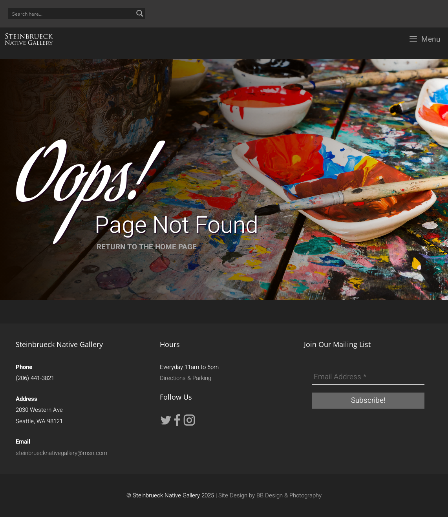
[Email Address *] (368, 377)
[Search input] (71, 13)
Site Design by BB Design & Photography (270, 495)
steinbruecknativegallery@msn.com (61, 453)
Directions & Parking (185, 378)
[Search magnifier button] (139, 13)
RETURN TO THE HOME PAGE (147, 246)
